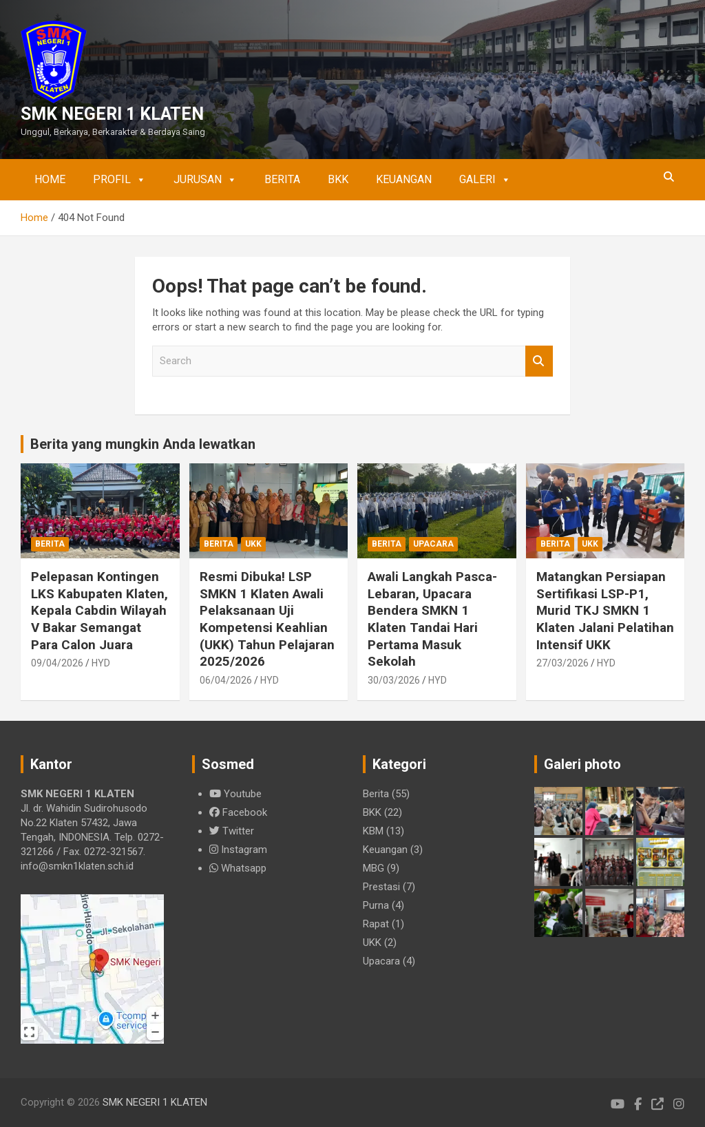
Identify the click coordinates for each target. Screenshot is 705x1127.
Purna (376, 905)
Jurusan (205, 179)
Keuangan (404, 179)
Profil (119, 179)
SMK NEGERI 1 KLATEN (112, 114)
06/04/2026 (226, 680)
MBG (373, 868)
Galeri (485, 179)
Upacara (433, 544)
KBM (373, 831)
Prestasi (381, 887)
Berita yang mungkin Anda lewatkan (142, 444)
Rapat (376, 924)
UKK (253, 544)
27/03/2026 (562, 662)
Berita (282, 179)
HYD (101, 662)
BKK (338, 179)
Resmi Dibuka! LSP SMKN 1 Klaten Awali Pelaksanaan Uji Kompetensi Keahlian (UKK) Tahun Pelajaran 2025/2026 (267, 619)
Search (539, 361)
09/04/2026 (57, 662)
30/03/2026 (394, 680)
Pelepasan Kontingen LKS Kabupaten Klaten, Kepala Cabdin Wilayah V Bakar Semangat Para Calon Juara (99, 611)
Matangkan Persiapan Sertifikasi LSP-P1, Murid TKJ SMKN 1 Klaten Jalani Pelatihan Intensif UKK (605, 611)
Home (49, 179)
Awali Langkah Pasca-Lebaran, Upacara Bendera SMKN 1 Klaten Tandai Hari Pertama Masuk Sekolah (432, 619)
